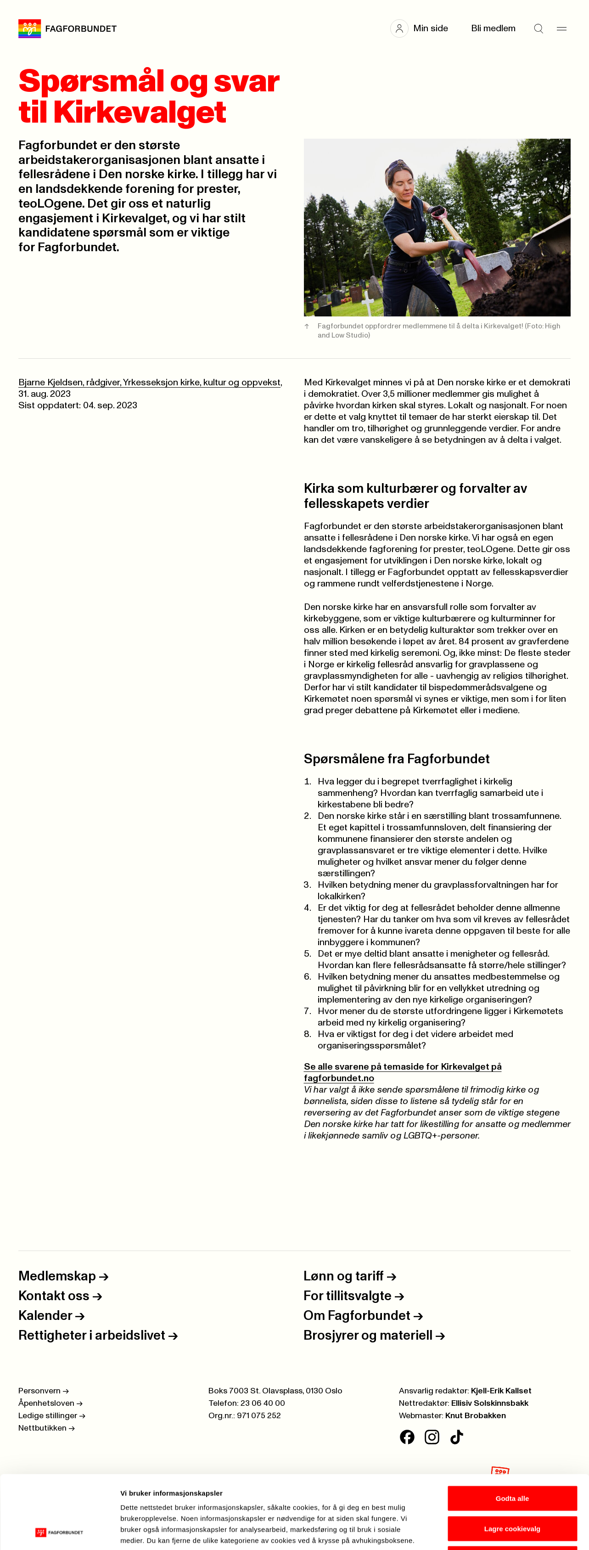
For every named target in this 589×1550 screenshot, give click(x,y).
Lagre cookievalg (512, 1460)
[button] (423, 28)
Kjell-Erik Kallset (501, 1391)
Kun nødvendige (512, 1490)
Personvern (43, 1391)
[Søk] (538, 28)
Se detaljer (493, 1532)
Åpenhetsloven (50, 1403)
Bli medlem (493, 28)
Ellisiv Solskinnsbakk (489, 1403)
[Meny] (561, 28)
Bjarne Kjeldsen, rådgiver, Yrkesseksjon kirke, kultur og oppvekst (149, 382)
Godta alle (512, 1429)
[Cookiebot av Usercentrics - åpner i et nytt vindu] (59, 1532)
